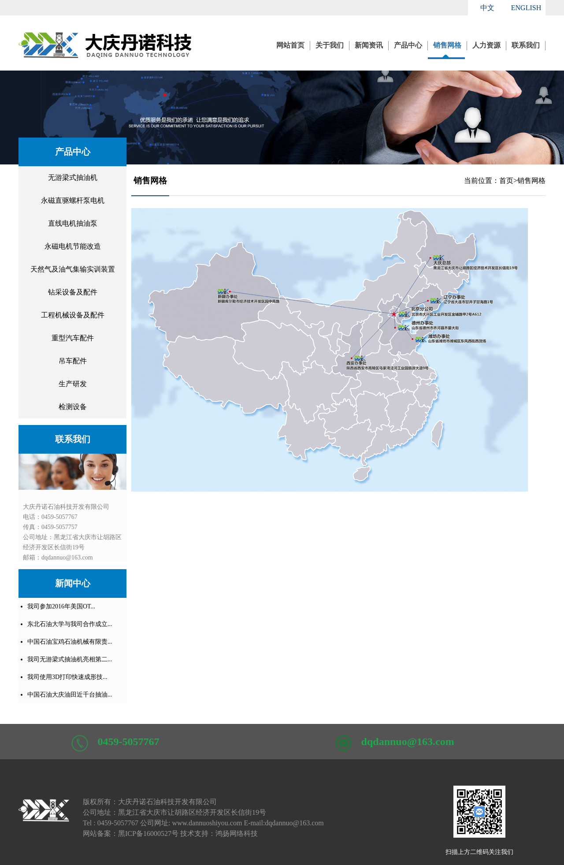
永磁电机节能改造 (73, 246)
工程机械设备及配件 (72, 315)
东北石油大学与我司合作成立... (69, 624)
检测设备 (73, 406)
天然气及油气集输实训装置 (72, 269)
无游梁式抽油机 (72, 177)
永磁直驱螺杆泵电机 (72, 200)
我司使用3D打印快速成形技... (67, 677)
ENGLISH (526, 7)
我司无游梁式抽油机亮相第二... (69, 659)
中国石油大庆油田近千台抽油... (69, 694)
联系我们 (526, 45)
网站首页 (290, 45)
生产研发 (73, 384)
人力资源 (486, 45)
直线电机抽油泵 (72, 223)
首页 (506, 180)
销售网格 (447, 45)
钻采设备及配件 (72, 292)
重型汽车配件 (73, 338)
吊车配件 (73, 361)
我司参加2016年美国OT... (61, 606)
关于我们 (329, 45)
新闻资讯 (369, 45)
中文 (487, 7)
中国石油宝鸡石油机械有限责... (69, 641)
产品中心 (408, 45)
